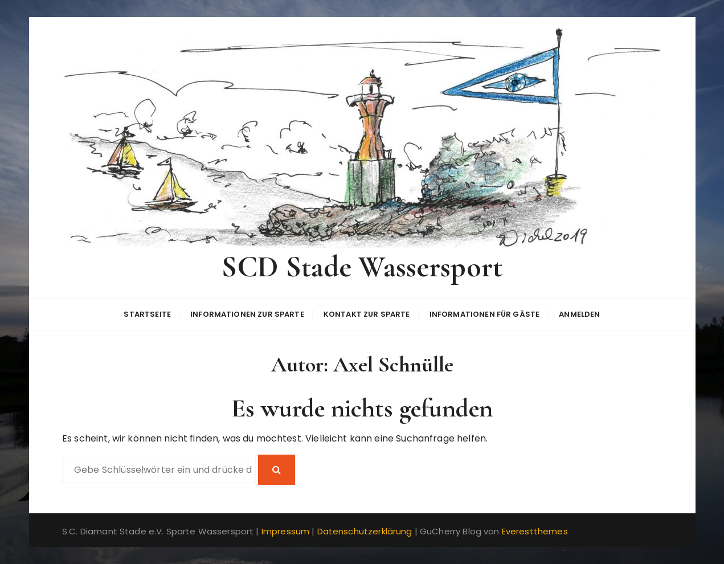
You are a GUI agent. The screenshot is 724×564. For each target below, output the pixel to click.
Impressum (285, 531)
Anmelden (579, 314)
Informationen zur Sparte (247, 314)
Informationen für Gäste (484, 314)
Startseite (147, 314)
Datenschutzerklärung (364, 531)
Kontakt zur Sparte (367, 314)
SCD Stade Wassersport (362, 267)
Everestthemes (535, 531)
